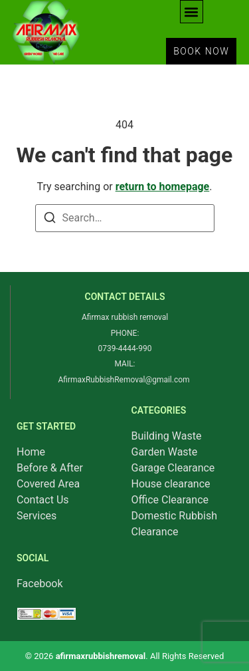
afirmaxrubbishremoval (101, 656)
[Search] (50, 219)
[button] (191, 11)
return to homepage (163, 186)
